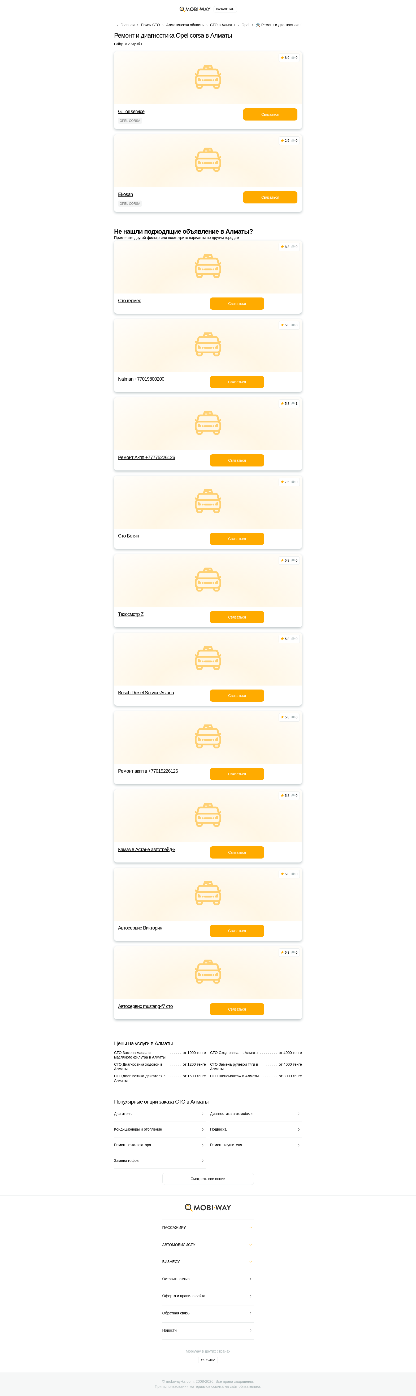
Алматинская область (184, 25)
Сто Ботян (128, 536)
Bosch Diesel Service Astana (146, 692)
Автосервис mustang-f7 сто (145, 1006)
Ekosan (125, 194)
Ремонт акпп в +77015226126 (148, 771)
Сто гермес (129, 300)
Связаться (270, 114)
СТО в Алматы (222, 25)
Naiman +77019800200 (141, 379)
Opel (245, 25)
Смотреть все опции (207, 1179)
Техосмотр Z (131, 614)
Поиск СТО (150, 25)
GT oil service (131, 111)
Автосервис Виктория (140, 928)
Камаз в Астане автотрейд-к (146, 849)
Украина (208, 1360)
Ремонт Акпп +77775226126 (146, 457)
